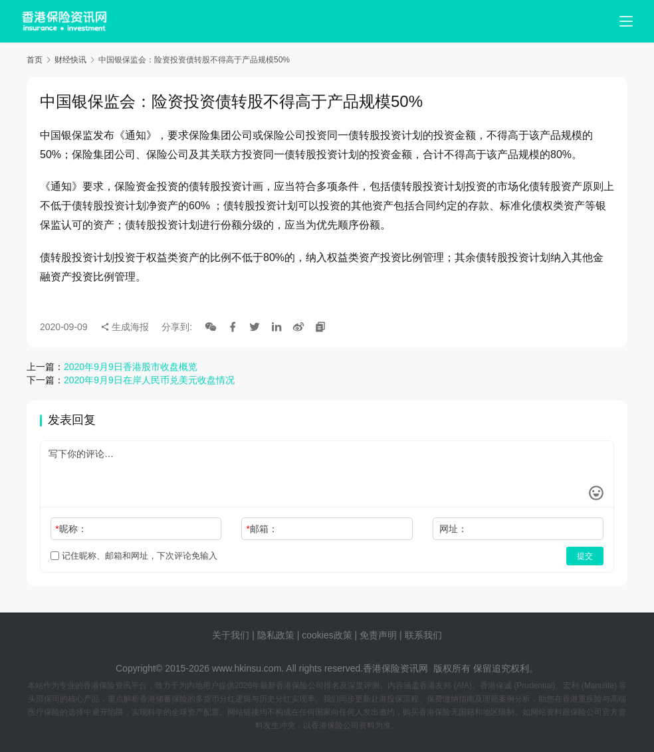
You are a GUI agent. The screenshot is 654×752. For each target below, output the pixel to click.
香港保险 (381, 668)
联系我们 (423, 635)
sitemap (337, 651)
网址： (453, 528)
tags (309, 651)
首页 (35, 59)
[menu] (626, 21)
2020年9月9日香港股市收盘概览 (130, 366)
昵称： (70, 528)
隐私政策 (275, 635)
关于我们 (230, 635)
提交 (585, 556)
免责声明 (379, 635)
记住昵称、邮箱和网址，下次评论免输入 (134, 556)
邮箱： (262, 528)
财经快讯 (70, 59)
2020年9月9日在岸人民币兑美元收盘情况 (149, 380)
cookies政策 (327, 635)
